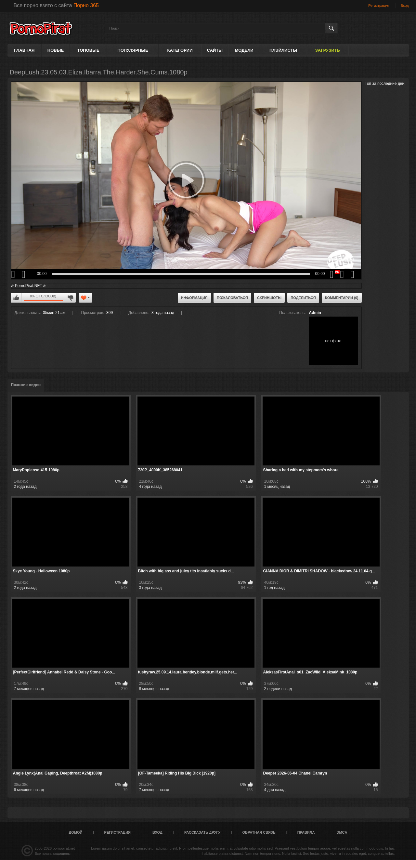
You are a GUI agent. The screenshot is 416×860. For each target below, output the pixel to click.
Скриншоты (269, 298)
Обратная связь (259, 832)
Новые (55, 50)
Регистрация (378, 5)
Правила (306, 832)
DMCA (341, 832)
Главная (24, 50)
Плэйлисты (283, 50)
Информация (194, 298)
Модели (244, 50)
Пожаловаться (232, 298)
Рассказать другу (202, 832)
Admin (315, 312)
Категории (180, 50)
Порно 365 (86, 5)
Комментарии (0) (341, 298)
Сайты (215, 50)
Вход (405, 5)
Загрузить (327, 50)
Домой (76, 832)
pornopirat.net (64, 848)
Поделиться (303, 298)
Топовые (88, 50)
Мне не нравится (70, 298)
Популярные (132, 50)
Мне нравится (16, 298)
